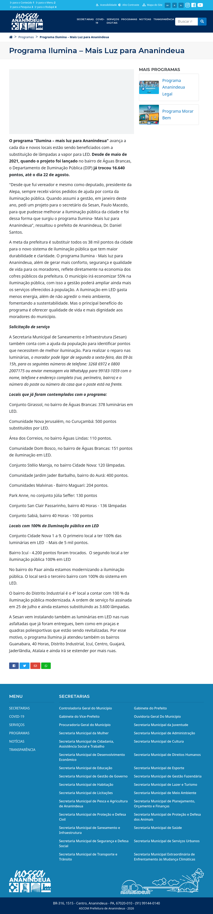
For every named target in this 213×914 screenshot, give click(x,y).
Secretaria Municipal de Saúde (158, 827)
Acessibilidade (106, 5)
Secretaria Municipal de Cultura (159, 741)
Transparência (163, 19)
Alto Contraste (128, 5)
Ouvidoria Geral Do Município (157, 716)
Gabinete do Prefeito (150, 708)
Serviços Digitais (113, 21)
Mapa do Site (152, 5)
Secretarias (85, 19)
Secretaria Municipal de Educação (85, 768)
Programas (129, 19)
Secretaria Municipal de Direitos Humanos (167, 754)
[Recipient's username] (186, 22)
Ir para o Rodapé (45, 7)
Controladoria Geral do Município (85, 708)
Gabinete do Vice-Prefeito (79, 716)
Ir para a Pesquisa (21, 7)
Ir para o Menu (46, 2)
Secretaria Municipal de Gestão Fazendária (168, 776)
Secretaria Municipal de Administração (164, 733)
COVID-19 (100, 21)
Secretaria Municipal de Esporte (159, 768)
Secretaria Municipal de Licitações (86, 793)
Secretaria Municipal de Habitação (86, 784)
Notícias (145, 19)
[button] (202, 22)
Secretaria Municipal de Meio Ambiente (165, 793)
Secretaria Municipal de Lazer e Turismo (165, 784)
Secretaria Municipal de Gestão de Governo (93, 776)
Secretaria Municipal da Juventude (161, 724)
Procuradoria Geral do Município (85, 724)
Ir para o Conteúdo (22, 2)
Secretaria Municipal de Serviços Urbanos (167, 841)
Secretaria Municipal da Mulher (84, 733)
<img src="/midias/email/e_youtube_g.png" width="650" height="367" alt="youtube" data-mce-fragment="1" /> (71, 101)
